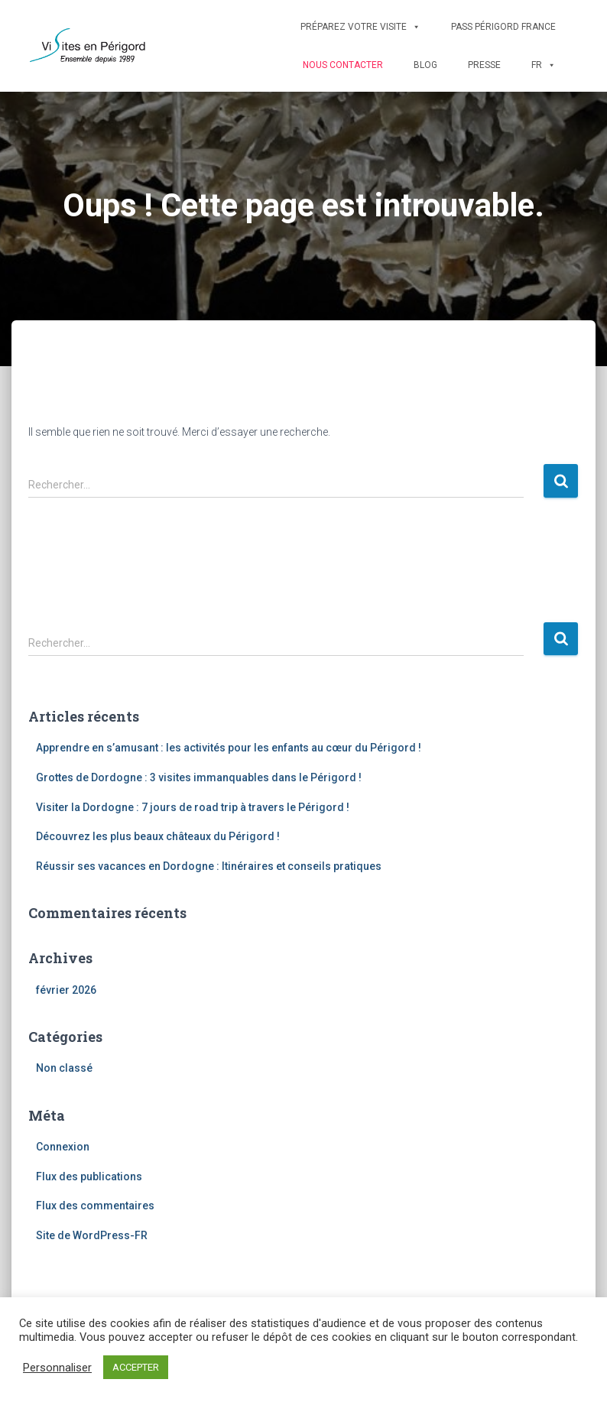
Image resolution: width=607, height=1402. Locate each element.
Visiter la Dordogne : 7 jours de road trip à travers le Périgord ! (192, 807)
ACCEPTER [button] (135, 1367)
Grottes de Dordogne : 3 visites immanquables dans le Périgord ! (199, 777)
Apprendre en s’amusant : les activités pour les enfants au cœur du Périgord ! (228, 748)
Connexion (62, 1147)
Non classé (64, 1068)
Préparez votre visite (360, 27)
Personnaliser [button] (57, 1367)
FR (543, 65)
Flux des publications (89, 1176)
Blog (425, 65)
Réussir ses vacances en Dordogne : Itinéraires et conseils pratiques (208, 866)
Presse (484, 65)
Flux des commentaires (95, 1205)
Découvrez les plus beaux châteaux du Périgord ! (158, 836)
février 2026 (66, 990)
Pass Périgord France (503, 26)
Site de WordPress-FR (92, 1235)
